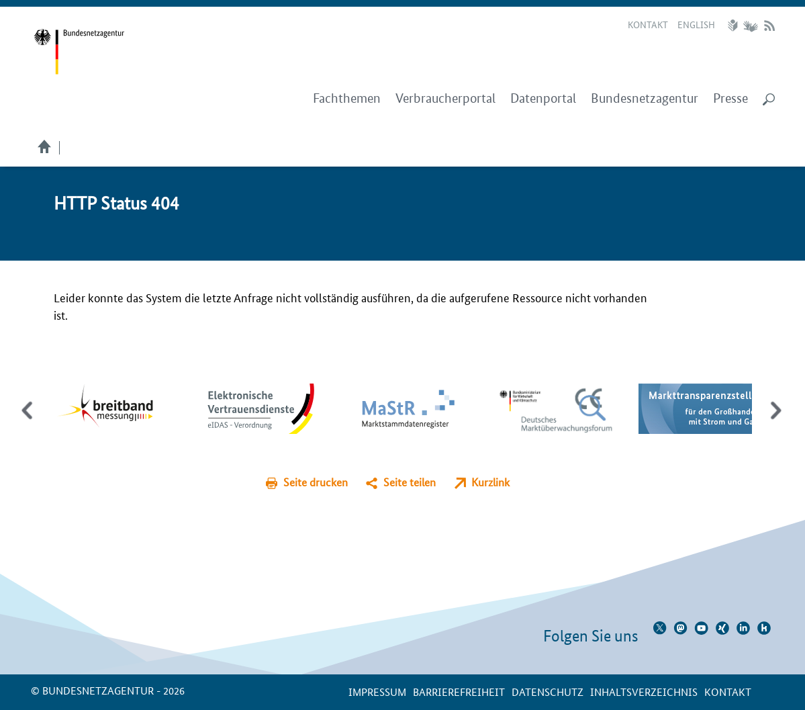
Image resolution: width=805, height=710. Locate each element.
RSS (769, 25)
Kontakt (648, 24)
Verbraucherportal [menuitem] (445, 98)
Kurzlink (490, 482)
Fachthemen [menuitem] (347, 98)
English (696, 24)
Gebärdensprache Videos (750, 25)
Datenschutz (547, 691)
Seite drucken (315, 482)
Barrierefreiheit (459, 691)
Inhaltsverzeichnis (644, 691)
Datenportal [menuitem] (543, 98)
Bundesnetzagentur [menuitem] (644, 98)
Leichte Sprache (734, 25)
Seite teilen (409, 482)
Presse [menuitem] (730, 98)
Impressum (377, 691)
